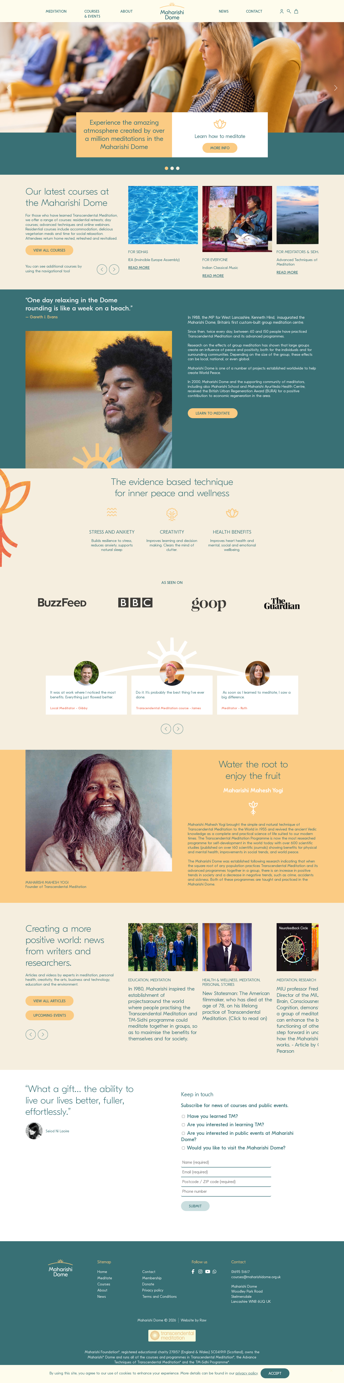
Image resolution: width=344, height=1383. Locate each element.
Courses (103, 1284)
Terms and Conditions (159, 1297)
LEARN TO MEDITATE (213, 413)
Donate (148, 1284)
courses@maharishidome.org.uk (256, 1277)
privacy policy (247, 1373)
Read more (139, 268)
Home (102, 1272)
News (101, 1297)
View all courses (49, 250)
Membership (152, 1278)
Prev (102, 269)
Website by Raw (193, 1320)
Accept (275, 1374)
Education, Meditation (149, 980)
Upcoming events (49, 1016)
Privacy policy (152, 1290)
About (102, 1290)
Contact (148, 1272)
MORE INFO (219, 148)
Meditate (104, 1278)
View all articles (49, 1001)
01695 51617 (240, 1272)
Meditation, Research (296, 980)
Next (114, 269)
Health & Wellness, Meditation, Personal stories (231, 982)
